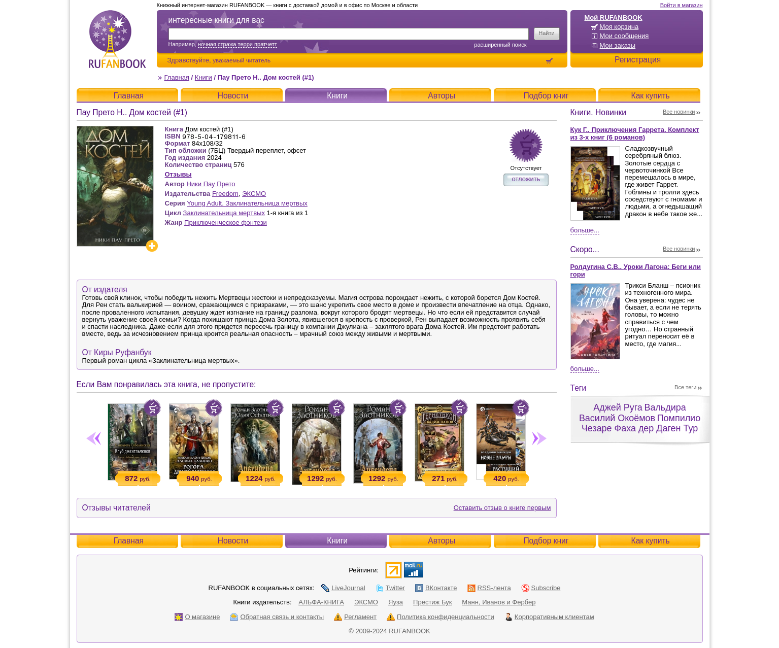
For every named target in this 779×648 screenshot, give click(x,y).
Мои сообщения (624, 36)
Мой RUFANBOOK (613, 17)
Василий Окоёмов (617, 418)
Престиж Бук (432, 602)
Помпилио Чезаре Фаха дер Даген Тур (641, 423)
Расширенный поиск (500, 45)
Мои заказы (618, 45)
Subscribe (541, 588)
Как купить (650, 95)
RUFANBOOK (117, 39)
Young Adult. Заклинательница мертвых (247, 203)
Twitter (390, 588)
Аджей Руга (617, 407)
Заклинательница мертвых (224, 213)
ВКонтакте (436, 588)
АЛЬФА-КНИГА (321, 602)
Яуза (395, 602)
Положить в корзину (152, 408)
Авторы (441, 95)
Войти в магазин (681, 5)
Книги (203, 77)
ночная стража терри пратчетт (237, 44)
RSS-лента (489, 588)
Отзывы (178, 174)
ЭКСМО (254, 193)
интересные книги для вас (216, 20)
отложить (526, 179)
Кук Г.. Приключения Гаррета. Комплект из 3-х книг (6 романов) (634, 133)
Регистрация (638, 59)
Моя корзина (619, 26)
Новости (233, 95)
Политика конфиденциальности (440, 617)
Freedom (225, 193)
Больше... (584, 230)
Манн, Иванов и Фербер (498, 602)
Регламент (355, 617)
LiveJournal (343, 588)
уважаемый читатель (241, 60)
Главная (176, 77)
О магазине (197, 617)
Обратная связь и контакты (277, 617)
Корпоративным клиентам (549, 617)
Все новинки (679, 112)
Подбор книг (545, 95)
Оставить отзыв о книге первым (502, 507)
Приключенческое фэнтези (225, 222)
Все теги (685, 387)
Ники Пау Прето (210, 184)
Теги (578, 388)
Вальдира (665, 407)
